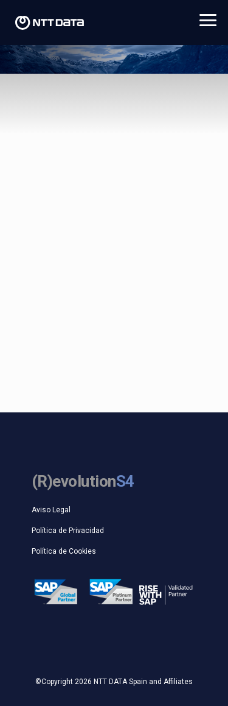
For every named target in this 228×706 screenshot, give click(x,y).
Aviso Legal (51, 510)
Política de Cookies (64, 551)
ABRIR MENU (207, 20)
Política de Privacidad (68, 530)
